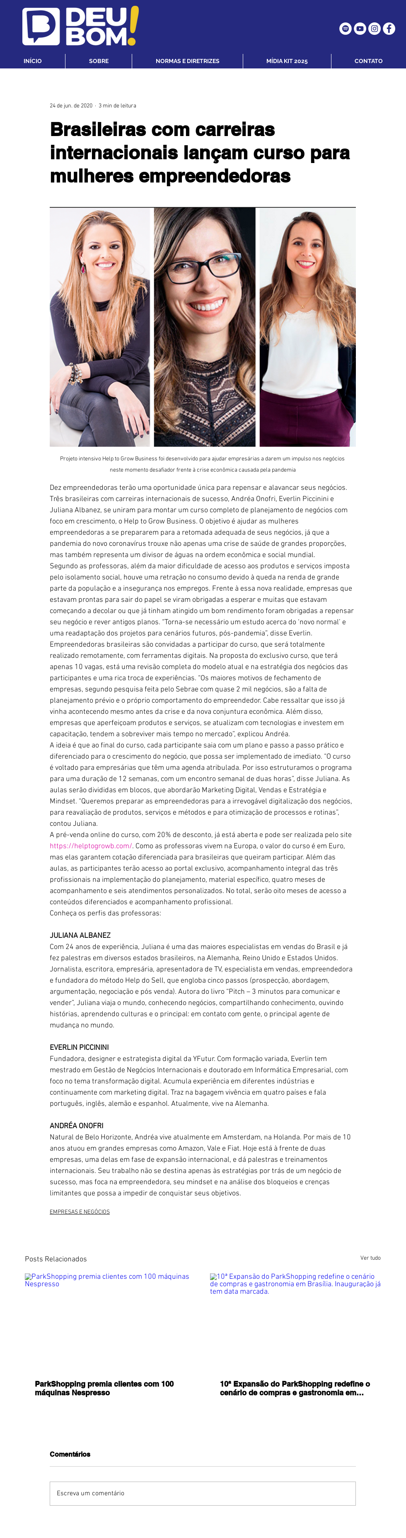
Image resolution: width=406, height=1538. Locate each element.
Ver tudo (370, 1258)
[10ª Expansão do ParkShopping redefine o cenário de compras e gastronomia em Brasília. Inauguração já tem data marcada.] (295, 1321)
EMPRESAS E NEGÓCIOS (80, 1212)
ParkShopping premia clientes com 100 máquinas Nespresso (104, 1388)
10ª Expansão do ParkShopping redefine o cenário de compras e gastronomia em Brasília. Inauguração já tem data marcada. (295, 1388)
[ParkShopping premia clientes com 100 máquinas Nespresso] (110, 1321)
